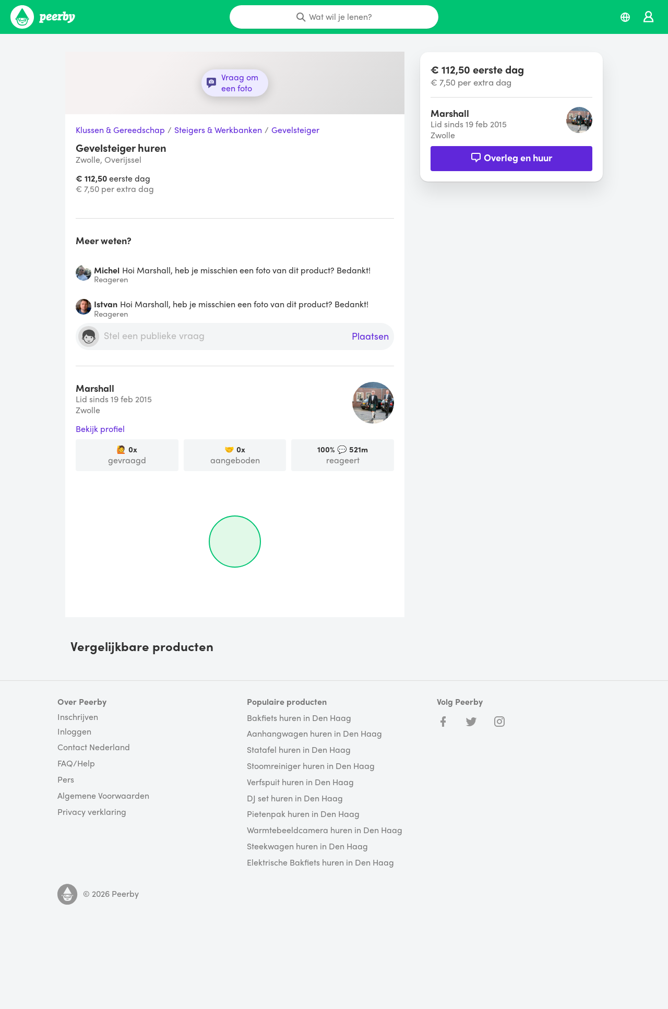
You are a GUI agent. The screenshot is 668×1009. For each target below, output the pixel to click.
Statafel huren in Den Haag (299, 749)
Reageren (111, 279)
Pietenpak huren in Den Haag (303, 814)
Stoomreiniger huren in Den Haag (311, 766)
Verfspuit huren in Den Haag (300, 782)
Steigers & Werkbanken (218, 130)
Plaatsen (370, 336)
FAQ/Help (76, 763)
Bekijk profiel (100, 429)
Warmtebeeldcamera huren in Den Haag (324, 830)
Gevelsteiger (295, 130)
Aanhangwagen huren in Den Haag (314, 733)
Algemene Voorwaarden (103, 795)
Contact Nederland (93, 747)
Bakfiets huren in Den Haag (299, 718)
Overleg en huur (511, 157)
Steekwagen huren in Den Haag (307, 846)
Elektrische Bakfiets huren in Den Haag (320, 862)
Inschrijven (77, 717)
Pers (65, 779)
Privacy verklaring (91, 812)
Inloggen (74, 731)
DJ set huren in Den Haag (295, 798)
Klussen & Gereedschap (120, 130)
